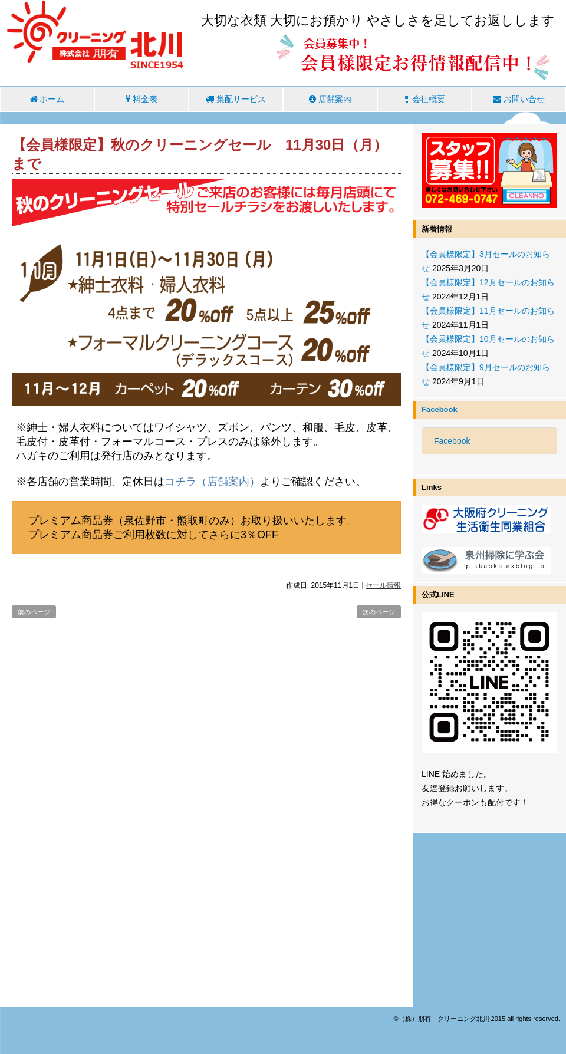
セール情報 (383, 585)
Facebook (440, 409)
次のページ (379, 611)
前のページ (34, 611)
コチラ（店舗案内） (212, 482)
